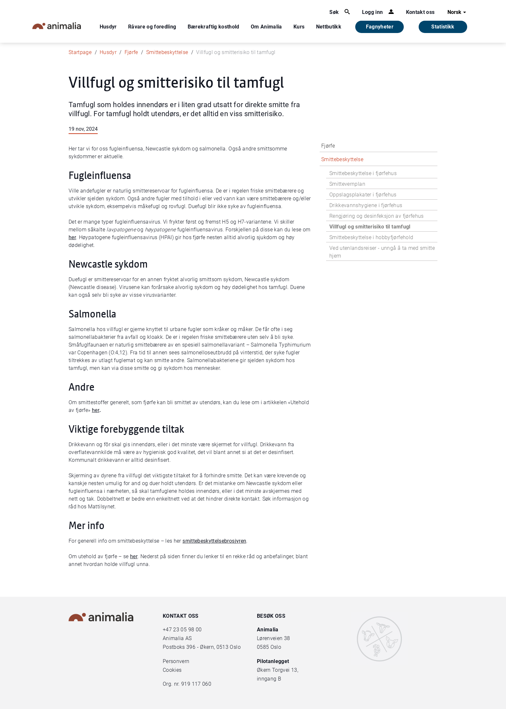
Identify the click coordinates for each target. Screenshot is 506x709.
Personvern (176, 661)
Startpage (80, 52)
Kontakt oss (420, 12)
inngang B (269, 679)
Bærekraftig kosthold (213, 27)
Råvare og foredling (152, 27)
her (72, 237)
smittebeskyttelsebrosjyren (214, 541)
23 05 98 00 (187, 629)
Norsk (457, 12)
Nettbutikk (329, 27)
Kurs (298, 27)
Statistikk (443, 27)
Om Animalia (266, 27)
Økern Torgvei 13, (278, 670)
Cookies (172, 670)
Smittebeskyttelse (167, 52)
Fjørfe (131, 52)
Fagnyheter (380, 27)
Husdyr (108, 27)
